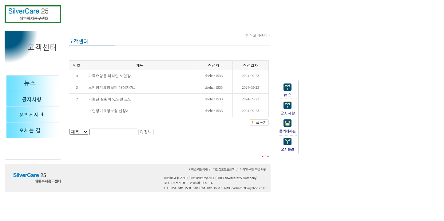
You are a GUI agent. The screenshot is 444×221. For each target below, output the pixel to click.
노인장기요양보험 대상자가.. (111, 87)
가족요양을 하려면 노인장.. (110, 76)
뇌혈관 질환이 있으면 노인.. (110, 99)
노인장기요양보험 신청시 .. (110, 111)
